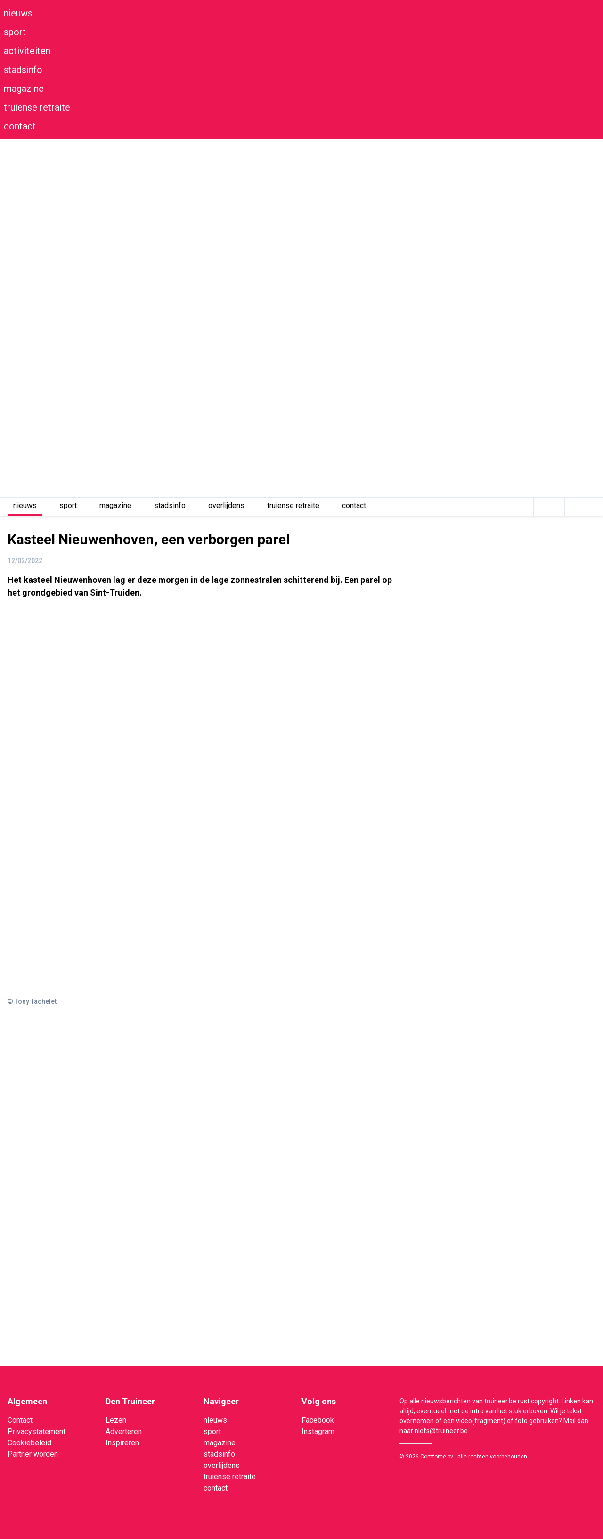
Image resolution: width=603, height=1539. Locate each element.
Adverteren (124, 1431)
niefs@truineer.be (441, 1430)
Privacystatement (36, 1431)
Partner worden (33, 1454)
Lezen (116, 1420)
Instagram (318, 1431)
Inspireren (122, 1442)
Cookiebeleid (29, 1442)
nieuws (18, 13)
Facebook (318, 1420)
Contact (20, 1420)
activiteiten (27, 50)
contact (20, 126)
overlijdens (226, 505)
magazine (24, 88)
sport (15, 32)
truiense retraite (37, 107)
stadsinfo (23, 69)
